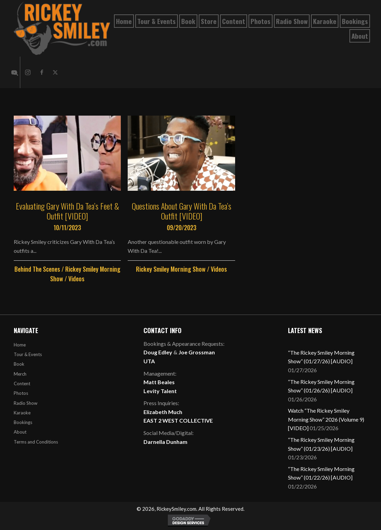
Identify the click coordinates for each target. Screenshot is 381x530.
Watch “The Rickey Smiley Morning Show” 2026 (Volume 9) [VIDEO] (326, 419)
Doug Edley (157, 352)
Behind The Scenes (37, 268)
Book (19, 364)
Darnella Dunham (165, 441)
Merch (20, 374)
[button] (28, 72)
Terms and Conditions (36, 442)
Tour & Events (28, 354)
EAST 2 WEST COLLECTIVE (178, 420)
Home (20, 345)
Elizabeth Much (162, 412)
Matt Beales (159, 382)
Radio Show (25, 403)
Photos (21, 393)
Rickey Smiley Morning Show (171, 268)
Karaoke (22, 412)
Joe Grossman (196, 352)
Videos (76, 278)
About (20, 432)
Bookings (23, 422)
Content (22, 383)
